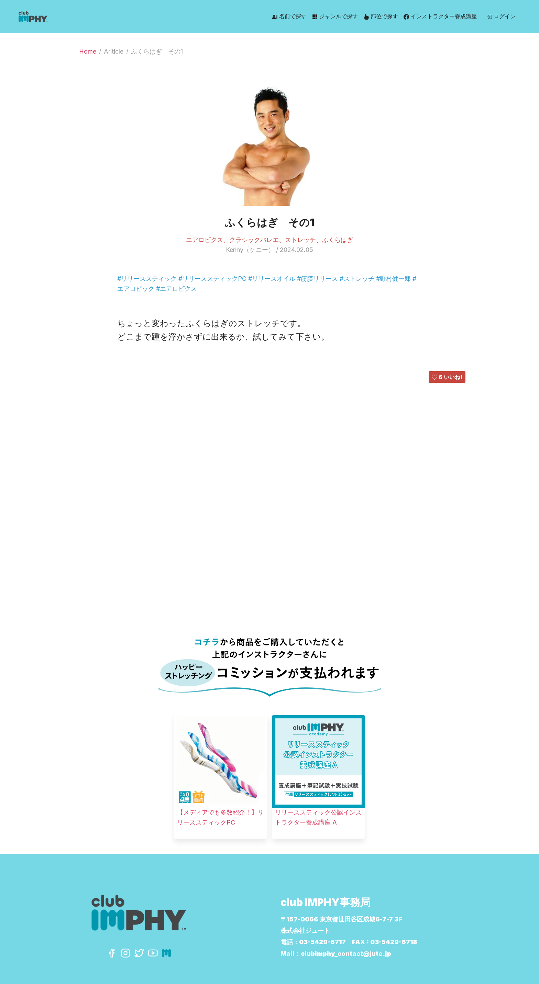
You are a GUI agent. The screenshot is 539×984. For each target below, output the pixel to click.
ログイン (501, 16)
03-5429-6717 (322, 942)
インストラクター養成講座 (440, 16)
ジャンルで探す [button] (335, 16)
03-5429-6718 (393, 942)
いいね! (447, 377)
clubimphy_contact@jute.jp (346, 953)
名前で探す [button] (289, 16)
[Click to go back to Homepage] (82, 16)
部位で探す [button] (380, 16)
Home (87, 51)
